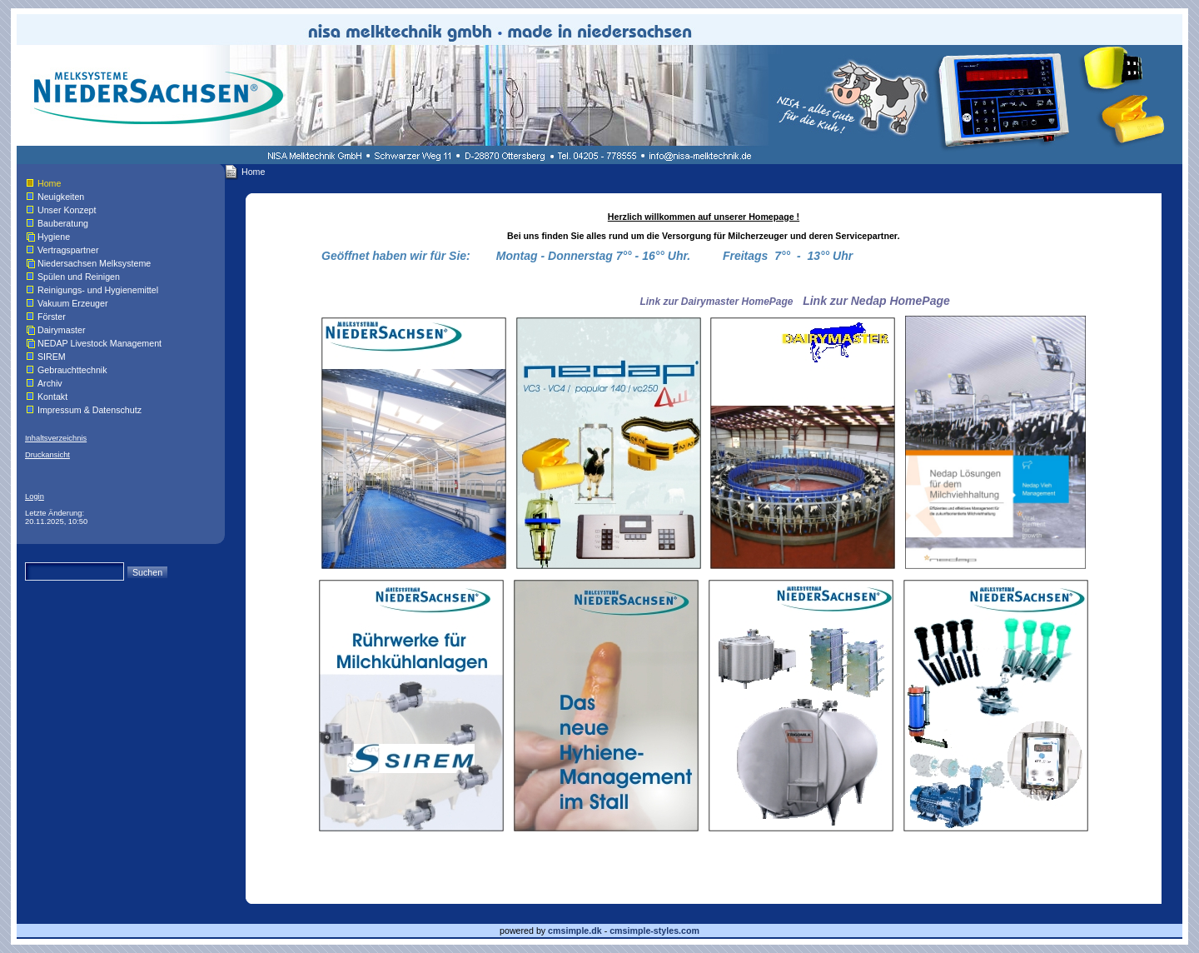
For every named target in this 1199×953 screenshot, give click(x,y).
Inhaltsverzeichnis (56, 438)
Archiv (49, 383)
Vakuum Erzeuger (72, 303)
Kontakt (52, 397)
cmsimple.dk (575, 931)
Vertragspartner (67, 250)
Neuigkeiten (60, 197)
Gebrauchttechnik (72, 370)
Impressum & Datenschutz (89, 410)
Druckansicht (47, 455)
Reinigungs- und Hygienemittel (97, 290)
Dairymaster (61, 330)
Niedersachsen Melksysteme (94, 263)
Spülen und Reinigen (78, 277)
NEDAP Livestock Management (99, 343)
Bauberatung (62, 223)
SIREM (51, 357)
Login (34, 496)
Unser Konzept (67, 210)
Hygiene (53, 237)
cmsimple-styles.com (654, 931)
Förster (51, 317)
